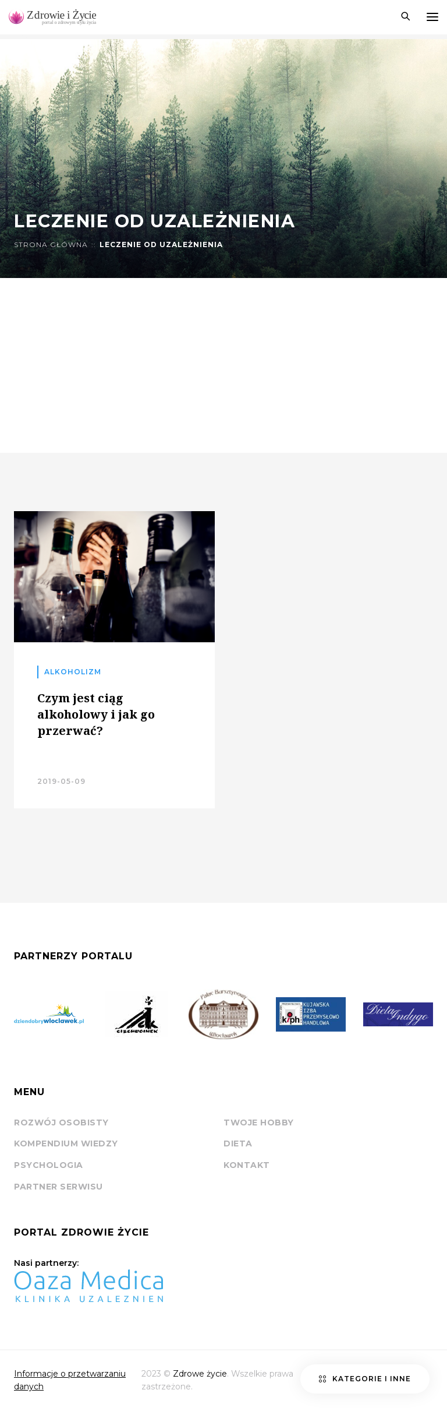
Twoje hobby (259, 1122)
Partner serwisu (58, 1186)
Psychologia (48, 1165)
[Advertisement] (223, 365)
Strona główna (51, 245)
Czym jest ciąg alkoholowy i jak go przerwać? (96, 714)
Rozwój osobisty (61, 1122)
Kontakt (247, 1165)
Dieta (238, 1143)
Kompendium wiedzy (66, 1143)
